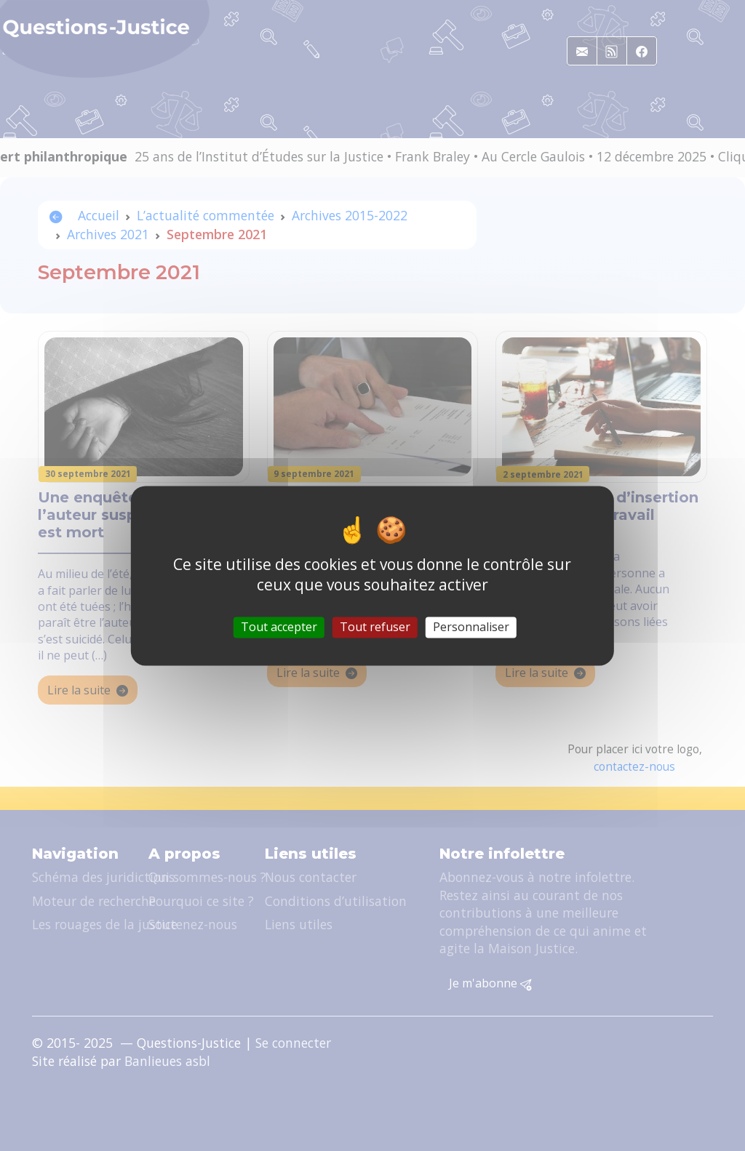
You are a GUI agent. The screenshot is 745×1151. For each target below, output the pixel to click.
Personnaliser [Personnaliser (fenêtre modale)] (471, 627)
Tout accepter (279, 627)
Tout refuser (375, 627)
